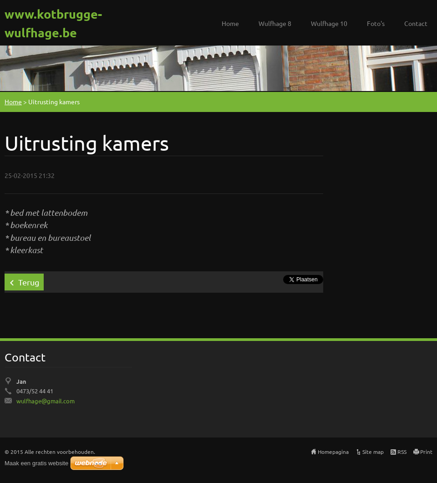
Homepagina (333, 451)
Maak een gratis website (36, 463)
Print (426, 451)
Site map (373, 451)
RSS (402, 451)
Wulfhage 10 (329, 23)
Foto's (376, 23)
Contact (415, 23)
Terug (28, 282)
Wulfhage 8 (275, 23)
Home (230, 23)
